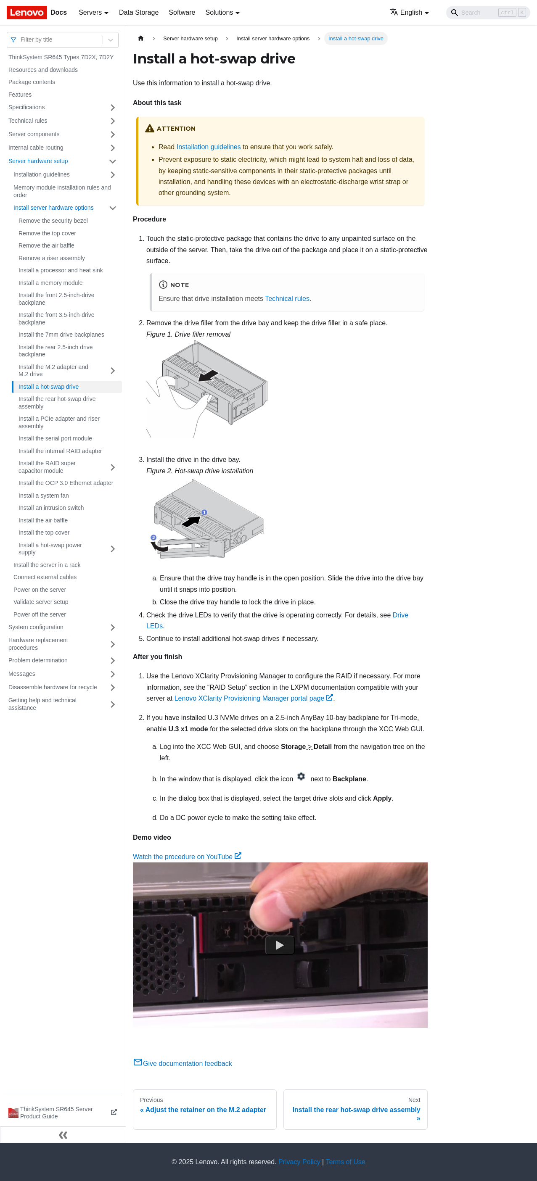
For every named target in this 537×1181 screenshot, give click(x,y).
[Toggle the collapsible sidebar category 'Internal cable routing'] (112, 148)
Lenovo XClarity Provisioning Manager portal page (254, 698)
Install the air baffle (43, 520)
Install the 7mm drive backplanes (61, 334)
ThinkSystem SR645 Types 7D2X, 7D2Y (61, 57)
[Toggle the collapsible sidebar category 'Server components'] (112, 134)
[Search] (488, 12)
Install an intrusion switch (51, 507)
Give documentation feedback (182, 1063)
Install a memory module (51, 282)
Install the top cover (44, 532)
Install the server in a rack (47, 565)
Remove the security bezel (53, 220)
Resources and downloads (43, 69)
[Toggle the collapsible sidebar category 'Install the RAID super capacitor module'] (112, 467)
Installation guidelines (41, 174)
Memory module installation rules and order (62, 191)
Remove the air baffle (46, 245)
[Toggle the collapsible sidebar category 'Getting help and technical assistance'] (112, 704)
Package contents (31, 82)
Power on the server (39, 589)
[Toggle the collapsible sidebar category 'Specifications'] (112, 107)
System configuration (35, 627)
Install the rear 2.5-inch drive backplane (56, 351)
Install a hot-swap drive (49, 386)
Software (182, 12)
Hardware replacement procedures (38, 644)
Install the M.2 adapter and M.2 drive (53, 371)
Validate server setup (40, 601)
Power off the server (39, 614)
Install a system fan (44, 495)
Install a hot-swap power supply (50, 549)
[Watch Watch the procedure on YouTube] (280, 945)
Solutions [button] (219, 12)
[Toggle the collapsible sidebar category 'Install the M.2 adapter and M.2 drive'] (112, 371)
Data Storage (139, 12)
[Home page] (141, 38)
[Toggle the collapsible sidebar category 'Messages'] (112, 674)
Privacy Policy (299, 1161)
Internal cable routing (35, 147)
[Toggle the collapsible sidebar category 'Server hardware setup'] (112, 161)
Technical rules (28, 120)
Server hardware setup (38, 161)
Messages (21, 673)
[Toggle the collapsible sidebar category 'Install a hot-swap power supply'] (112, 549)
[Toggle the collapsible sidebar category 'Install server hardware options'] (112, 208)
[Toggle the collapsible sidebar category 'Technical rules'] (112, 121)
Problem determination (38, 660)
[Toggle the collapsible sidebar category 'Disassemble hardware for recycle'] (112, 687)
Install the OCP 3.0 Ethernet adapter (66, 483)
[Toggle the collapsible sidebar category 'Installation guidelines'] (112, 175)
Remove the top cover (47, 233)
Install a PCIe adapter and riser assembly (59, 422)
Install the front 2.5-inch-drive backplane (57, 299)
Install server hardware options (53, 207)
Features (20, 94)
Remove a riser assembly (52, 258)
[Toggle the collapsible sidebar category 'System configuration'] (112, 627)
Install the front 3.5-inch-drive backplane (57, 318)
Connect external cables (45, 577)
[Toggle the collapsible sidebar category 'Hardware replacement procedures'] (112, 644)
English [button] (406, 12)
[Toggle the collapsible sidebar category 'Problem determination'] (112, 660)
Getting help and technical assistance (42, 704)
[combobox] (21, 40)
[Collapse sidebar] (63, 1134)
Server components (33, 134)
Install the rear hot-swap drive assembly (57, 402)
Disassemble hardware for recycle (52, 687)
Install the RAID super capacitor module (47, 467)
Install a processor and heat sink (61, 270)
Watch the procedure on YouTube (187, 856)
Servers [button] (90, 12)
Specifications (26, 107)
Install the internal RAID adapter (60, 451)
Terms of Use (345, 1161)
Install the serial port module (55, 438)
